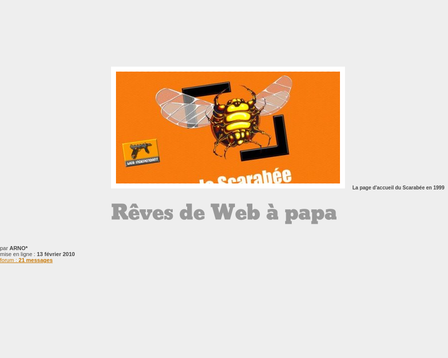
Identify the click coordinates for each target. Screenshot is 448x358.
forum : (26, 260)
